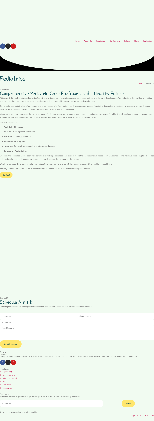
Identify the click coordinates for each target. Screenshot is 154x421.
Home (77, 41)
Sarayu (3, 352)
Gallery (127, 41)
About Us (88, 41)
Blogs (136, 41)
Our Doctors (114, 41)
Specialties (100, 41)
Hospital (3, 354)
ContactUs (147, 41)
